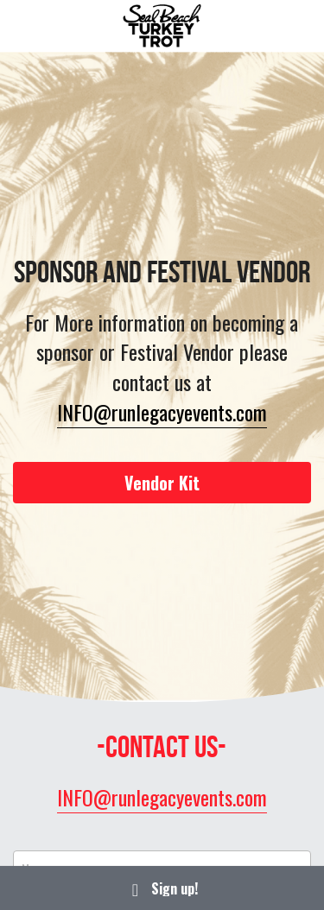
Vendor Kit (162, 483)
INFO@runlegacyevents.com (162, 411)
